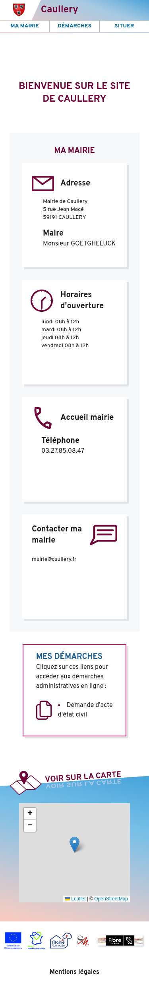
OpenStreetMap (111, 899)
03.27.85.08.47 (62, 451)
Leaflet (75, 899)
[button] (74, 844)
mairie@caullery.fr (54, 559)
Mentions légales (74, 972)
